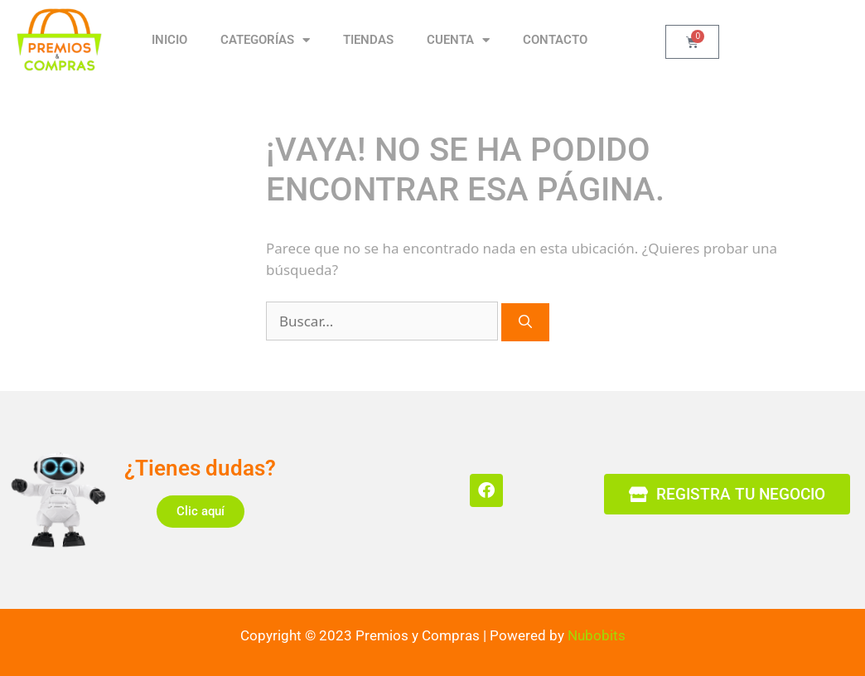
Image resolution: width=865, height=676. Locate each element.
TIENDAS (368, 39)
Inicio (169, 39)
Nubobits (597, 635)
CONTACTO (555, 39)
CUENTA (458, 40)
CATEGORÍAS (265, 40)
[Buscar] (525, 322)
